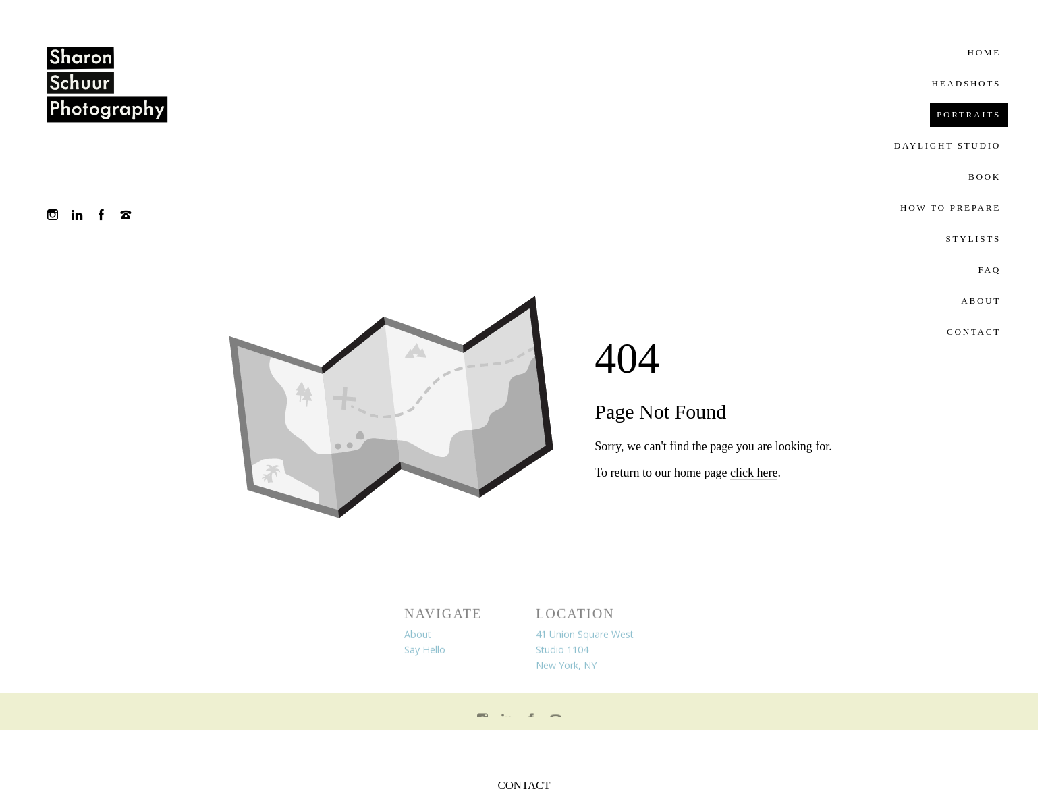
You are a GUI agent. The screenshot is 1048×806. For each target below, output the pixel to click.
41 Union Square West (585, 635)
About (417, 635)
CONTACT (524, 785)
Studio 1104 (562, 651)
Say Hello (424, 651)
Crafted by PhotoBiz (519, 748)
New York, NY (566, 666)
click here (753, 472)
